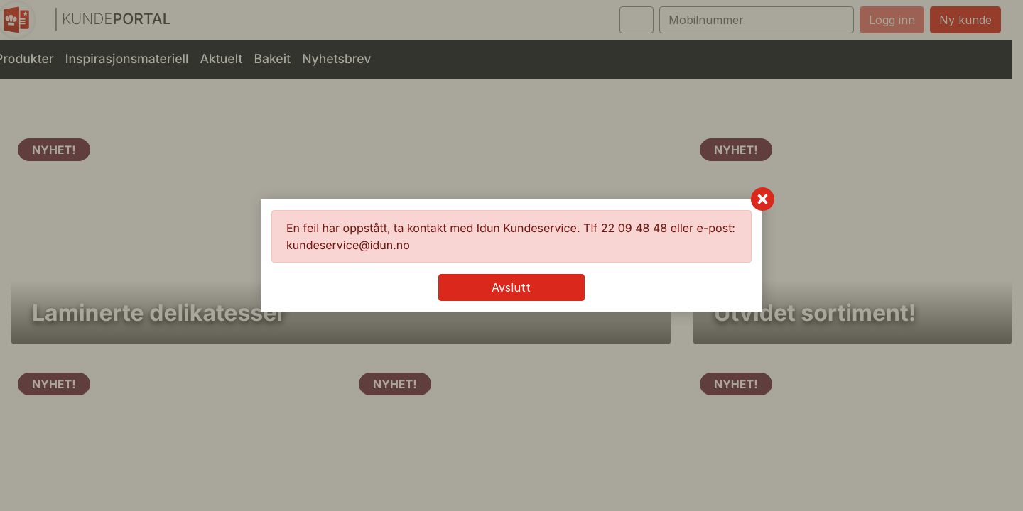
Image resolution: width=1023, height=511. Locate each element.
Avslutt (511, 287)
